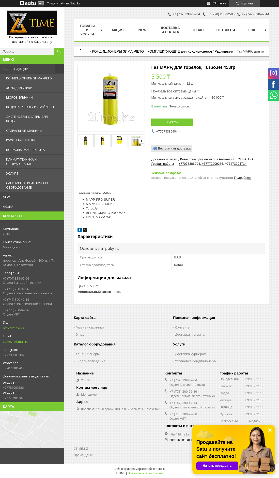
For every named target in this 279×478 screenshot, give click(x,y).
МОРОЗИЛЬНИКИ (19, 97)
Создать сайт (56, 3)
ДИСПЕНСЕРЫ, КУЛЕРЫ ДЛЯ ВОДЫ (27, 118)
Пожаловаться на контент (145, 473)
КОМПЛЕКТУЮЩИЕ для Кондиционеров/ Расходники (190, 51)
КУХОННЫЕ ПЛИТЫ (20, 140)
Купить (172, 122)
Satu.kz (160, 469)
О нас (198, 30)
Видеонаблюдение (91, 361)
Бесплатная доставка (174, 148)
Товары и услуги (15, 68)
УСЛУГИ (12, 173)
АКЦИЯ (8, 206)
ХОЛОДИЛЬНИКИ (19, 88)
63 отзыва (219, 3)
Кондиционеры (88, 354)
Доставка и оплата (170, 30)
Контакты (225, 30)
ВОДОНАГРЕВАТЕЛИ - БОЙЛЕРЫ (30, 107)
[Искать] (59, 51)
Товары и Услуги (87, 30)
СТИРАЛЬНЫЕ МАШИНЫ (24, 130)
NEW (6, 197)
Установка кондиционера (195, 361)
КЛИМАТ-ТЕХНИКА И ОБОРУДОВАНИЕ (21, 161)
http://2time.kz (13, 328)
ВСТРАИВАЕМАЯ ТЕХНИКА (25, 150)
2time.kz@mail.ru (15, 341)
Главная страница (90, 327)
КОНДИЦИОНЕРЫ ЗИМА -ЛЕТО (29, 78)
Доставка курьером (190, 354)
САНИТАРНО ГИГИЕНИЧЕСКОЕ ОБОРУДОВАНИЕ (28, 185)
